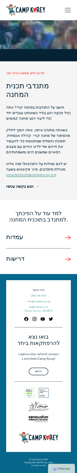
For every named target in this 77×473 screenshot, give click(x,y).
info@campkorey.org (38, 301)
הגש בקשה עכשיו (19, 187)
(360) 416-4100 (38, 296)
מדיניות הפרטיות (38, 465)
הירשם (38, 371)
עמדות (14, 237)
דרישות (15, 259)
